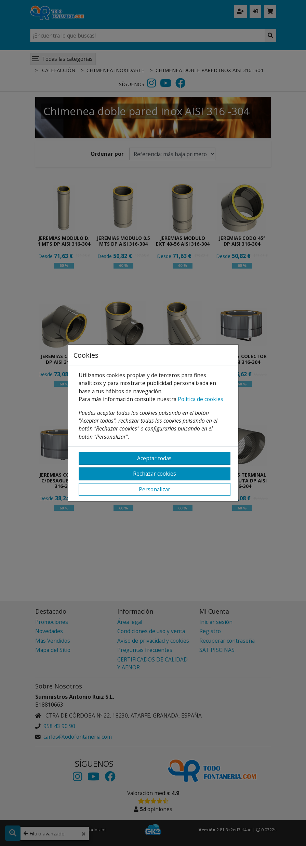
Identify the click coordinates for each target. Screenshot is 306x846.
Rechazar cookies (154, 473)
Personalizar (154, 489)
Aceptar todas (154, 458)
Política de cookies (200, 399)
